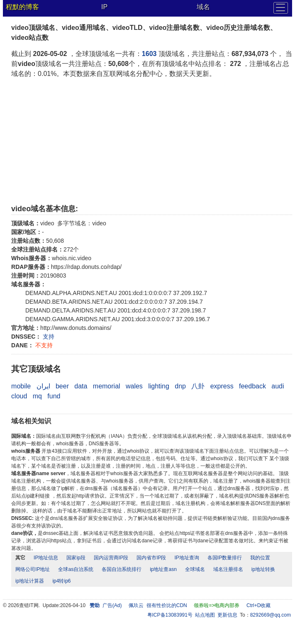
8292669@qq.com (270, 615)
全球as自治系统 (75, 569)
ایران (43, 386)
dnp (180, 386)
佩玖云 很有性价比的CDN (158, 605)
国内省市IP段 (151, 558)
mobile (21, 386)
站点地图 (205, 615)
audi (277, 386)
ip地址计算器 (29, 581)
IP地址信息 (46, 558)
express (222, 386)
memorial (106, 386)
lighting (158, 386)
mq (37, 396)
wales (134, 386)
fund (53, 396)
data (80, 386)
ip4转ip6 (61, 581)
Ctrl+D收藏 (258, 605)
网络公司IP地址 (32, 569)
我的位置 (260, 558)
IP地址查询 (186, 558)
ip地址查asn (163, 569)
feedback (252, 386)
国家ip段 (75, 558)
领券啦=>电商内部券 (216, 605)
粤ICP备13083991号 (170, 615)
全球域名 (195, 569)
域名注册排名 (228, 569)
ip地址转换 (263, 569)
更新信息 (227, 615)
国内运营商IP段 (111, 558)
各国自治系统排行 (121, 569)
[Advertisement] (151, 141)
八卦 (198, 386)
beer (62, 386)
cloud (19, 396)
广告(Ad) (112, 605)
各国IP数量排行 (224, 558)
